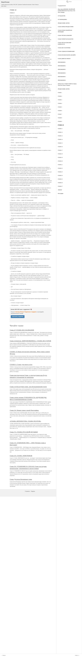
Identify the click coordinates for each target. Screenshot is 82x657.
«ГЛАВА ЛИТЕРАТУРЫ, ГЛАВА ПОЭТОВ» (25, 421)
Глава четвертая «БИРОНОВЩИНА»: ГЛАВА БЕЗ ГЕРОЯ (30, 341)
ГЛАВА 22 (60, 168)
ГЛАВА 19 (60, 157)
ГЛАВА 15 (60, 143)
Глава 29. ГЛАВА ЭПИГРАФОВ (21, 455)
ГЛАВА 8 (60, 117)
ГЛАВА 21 (60, 164)
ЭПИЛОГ (60, 189)
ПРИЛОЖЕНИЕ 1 (62, 62)
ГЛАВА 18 (60, 153)
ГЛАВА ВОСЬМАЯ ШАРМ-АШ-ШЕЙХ (67, 55)
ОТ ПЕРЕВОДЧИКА (62, 19)
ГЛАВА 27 (60, 186)
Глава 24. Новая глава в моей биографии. (24, 410)
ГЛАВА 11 (60, 128)
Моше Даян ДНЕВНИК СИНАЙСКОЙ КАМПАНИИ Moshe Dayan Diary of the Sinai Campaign (66, 11)
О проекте (27, 491)
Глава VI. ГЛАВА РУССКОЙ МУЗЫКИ (24, 432)
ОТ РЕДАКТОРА (61, 15)
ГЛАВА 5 (60, 107)
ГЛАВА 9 (60, 121)
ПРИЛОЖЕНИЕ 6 (62, 80)
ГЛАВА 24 (60, 175)
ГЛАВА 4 (60, 103)
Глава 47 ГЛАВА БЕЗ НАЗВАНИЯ (22, 330)
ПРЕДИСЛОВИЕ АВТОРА (64, 23)
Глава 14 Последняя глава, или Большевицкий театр (28, 386)
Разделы (33, 491)
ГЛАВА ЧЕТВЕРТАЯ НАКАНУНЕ (65, 39)
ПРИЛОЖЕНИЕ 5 (62, 76)
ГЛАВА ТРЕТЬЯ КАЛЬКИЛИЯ (65, 35)
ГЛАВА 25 (60, 179)
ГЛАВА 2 (60, 96)
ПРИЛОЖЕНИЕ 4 (62, 73)
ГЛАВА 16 (60, 146)
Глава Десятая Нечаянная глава (21, 479)
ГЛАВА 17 (60, 150)
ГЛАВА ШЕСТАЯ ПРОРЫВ (64, 47)
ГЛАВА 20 (60, 161)
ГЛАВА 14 (60, 139)
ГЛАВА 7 (60, 114)
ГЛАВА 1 (60, 92)
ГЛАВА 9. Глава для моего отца (21, 364)
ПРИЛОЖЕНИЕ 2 (62, 65)
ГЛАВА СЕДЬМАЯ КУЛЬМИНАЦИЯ (66, 51)
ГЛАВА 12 (60, 132)
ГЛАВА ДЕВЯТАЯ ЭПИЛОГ (64, 58)
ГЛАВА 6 (60, 110)
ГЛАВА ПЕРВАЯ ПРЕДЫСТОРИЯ (65, 26)
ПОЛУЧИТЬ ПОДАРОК (17, 316)
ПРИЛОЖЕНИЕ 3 (62, 69)
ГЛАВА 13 (60, 135)
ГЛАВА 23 (60, 171)
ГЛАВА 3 (60, 99)
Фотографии (60, 193)
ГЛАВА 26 (60, 182)
